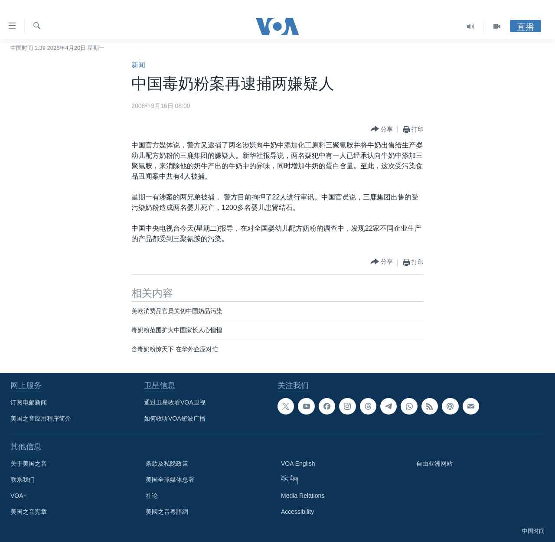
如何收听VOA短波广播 (175, 418)
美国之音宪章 (28, 511)
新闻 (138, 65)
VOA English (298, 463)
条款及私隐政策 (167, 463)
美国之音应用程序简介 (40, 418)
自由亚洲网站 (434, 463)
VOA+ (18, 495)
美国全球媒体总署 (170, 479)
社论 (152, 495)
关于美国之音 (28, 463)
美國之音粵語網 (167, 511)
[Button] (382, 129)
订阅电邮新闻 (28, 402)
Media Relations (302, 495)
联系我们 (22, 479)
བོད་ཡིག (289, 479)
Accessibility (297, 511)
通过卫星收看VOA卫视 (175, 402)
